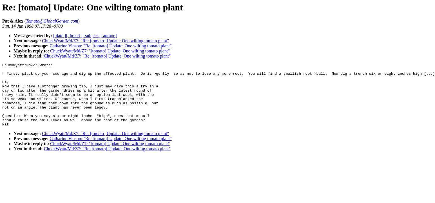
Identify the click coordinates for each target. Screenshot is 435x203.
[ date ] (59, 35)
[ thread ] (74, 35)
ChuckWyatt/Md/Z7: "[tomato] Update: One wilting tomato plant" (109, 50)
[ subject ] (91, 35)
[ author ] (109, 35)
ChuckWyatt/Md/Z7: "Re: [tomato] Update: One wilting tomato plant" (105, 40)
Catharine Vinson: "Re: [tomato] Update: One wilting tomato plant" (111, 45)
